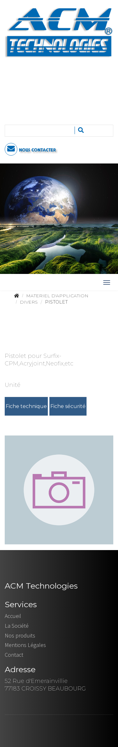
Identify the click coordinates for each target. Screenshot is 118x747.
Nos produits (20, 635)
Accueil (13, 616)
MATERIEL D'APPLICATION (57, 296)
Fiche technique (26, 407)
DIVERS (29, 302)
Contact (14, 654)
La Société (17, 625)
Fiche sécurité (68, 407)
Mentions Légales (25, 645)
